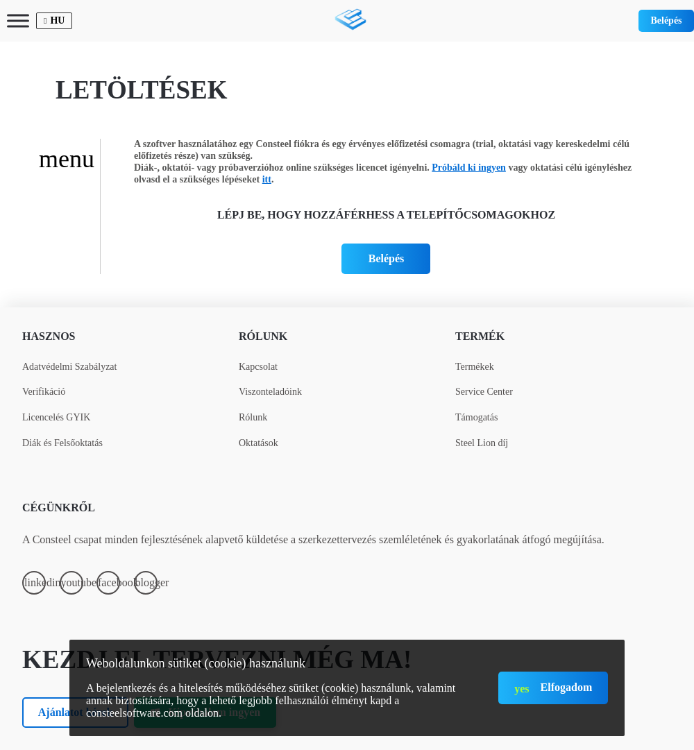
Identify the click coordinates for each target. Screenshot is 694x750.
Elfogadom (567, 687)
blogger (146, 582)
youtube (72, 582)
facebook (109, 582)
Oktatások (258, 443)
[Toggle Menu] (18, 20)
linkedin (35, 582)
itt (266, 179)
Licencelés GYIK (56, 417)
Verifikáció (43, 391)
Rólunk (263, 336)
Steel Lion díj (481, 443)
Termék (480, 336)
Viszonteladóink (270, 391)
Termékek (474, 366)
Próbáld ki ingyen (469, 167)
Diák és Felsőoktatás (62, 443)
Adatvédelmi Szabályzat (69, 366)
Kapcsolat (258, 366)
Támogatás (476, 417)
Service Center (484, 391)
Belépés (666, 20)
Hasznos (48, 336)
